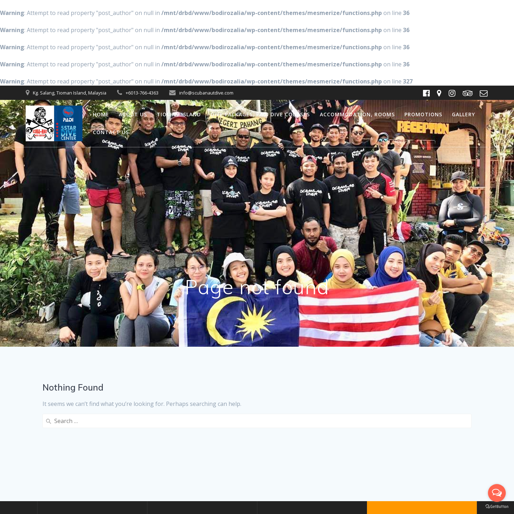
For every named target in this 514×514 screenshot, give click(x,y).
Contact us (111, 132)
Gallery (463, 114)
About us (133, 114)
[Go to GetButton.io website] (496, 506)
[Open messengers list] (497, 493)
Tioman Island (179, 114)
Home (101, 114)
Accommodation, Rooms (357, 114)
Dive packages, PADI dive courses (260, 114)
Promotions (423, 114)
